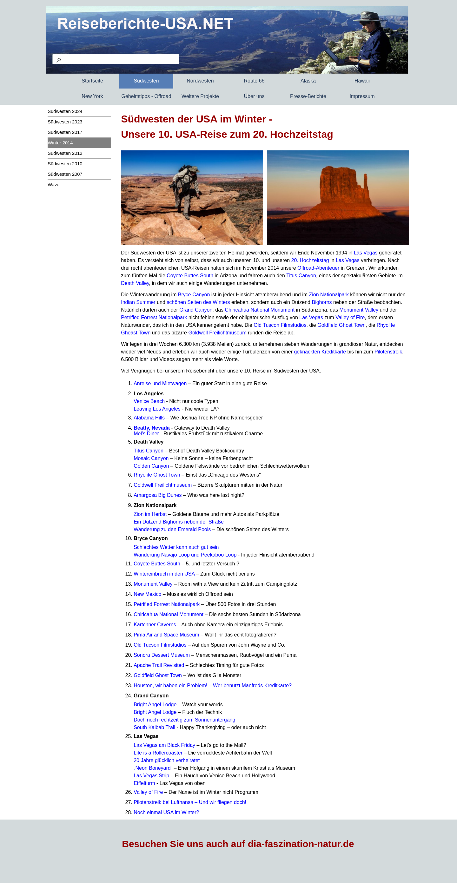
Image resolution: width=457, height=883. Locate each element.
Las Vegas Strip (151, 775)
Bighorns (322, 302)
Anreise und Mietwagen (160, 383)
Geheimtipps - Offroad (146, 96)
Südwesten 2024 (65, 111)
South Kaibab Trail (154, 727)
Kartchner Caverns (155, 624)
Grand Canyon (195, 310)
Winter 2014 (60, 142)
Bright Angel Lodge (155, 704)
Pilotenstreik (388, 351)
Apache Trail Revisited (159, 665)
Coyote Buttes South (190, 275)
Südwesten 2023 (65, 121)
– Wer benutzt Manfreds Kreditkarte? (250, 685)
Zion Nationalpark (328, 294)
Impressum (361, 96)
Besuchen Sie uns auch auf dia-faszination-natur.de (238, 844)
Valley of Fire (350, 317)
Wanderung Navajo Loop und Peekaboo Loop (185, 554)
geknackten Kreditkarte (320, 351)
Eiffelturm (144, 783)
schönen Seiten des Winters (198, 302)
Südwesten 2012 (65, 153)
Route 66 (254, 80)
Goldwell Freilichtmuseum (217, 332)
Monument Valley (359, 310)
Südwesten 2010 (65, 163)
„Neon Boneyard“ (153, 768)
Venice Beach (149, 401)
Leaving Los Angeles (157, 409)
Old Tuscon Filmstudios (280, 325)
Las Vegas (366, 252)
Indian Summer (138, 302)
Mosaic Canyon (151, 458)
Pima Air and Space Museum (166, 634)
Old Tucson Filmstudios (160, 645)
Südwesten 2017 (65, 132)
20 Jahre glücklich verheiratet (167, 760)
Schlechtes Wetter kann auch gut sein (176, 547)
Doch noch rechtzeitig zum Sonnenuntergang (184, 719)
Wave (53, 184)
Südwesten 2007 (65, 174)
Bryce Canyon (194, 294)
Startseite (92, 80)
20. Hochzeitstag (310, 260)
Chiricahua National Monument (260, 310)
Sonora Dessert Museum (162, 655)
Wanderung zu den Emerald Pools (172, 529)
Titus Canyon (301, 275)
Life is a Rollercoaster (158, 752)
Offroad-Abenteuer (318, 268)
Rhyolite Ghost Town (157, 475)
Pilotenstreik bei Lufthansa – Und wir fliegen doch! (190, 802)
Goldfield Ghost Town (341, 325)
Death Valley (135, 283)
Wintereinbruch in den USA (164, 574)
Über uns (254, 96)
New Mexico (147, 594)
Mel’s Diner (146, 433)
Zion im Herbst (150, 514)
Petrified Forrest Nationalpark (154, 317)
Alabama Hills (149, 417)
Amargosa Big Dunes (158, 495)
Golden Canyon (151, 466)
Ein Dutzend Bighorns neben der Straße (179, 521)
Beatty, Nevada (152, 428)
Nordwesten (200, 80)
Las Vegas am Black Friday (164, 745)
